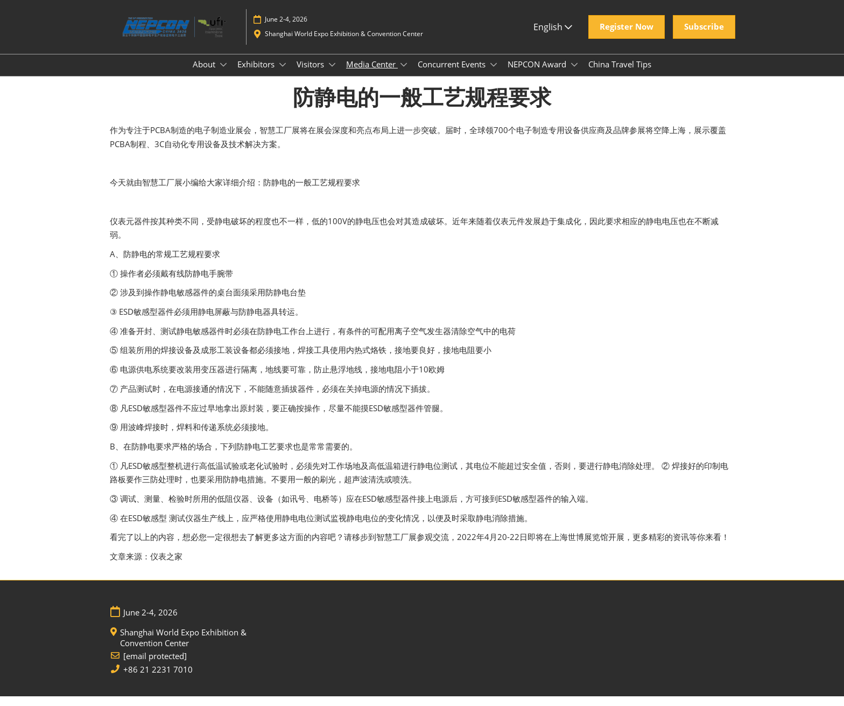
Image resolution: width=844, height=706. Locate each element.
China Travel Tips (619, 74)
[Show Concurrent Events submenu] (493, 75)
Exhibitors (257, 74)
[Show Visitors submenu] (332, 75)
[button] (626, 37)
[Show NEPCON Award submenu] (574, 75)
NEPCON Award (538, 74)
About (205, 74)
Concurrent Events (453, 74)
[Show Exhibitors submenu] (282, 75)
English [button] (552, 37)
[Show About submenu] (223, 75)
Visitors (311, 74)
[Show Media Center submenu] (403, 75)
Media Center (372, 74)
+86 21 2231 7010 (158, 679)
